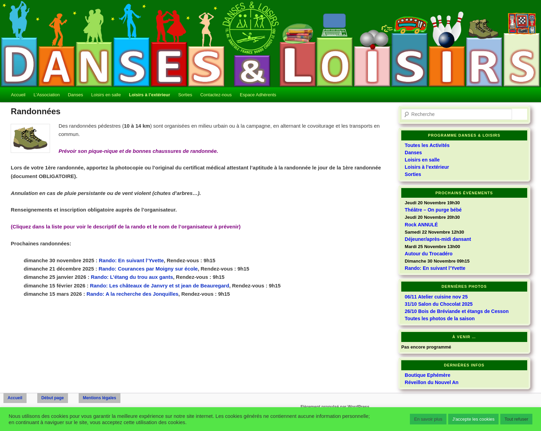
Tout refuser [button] (516, 419)
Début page (52, 397)
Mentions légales (99, 397)
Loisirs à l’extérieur (149, 94)
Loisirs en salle (106, 94)
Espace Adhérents (258, 94)
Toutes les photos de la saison (440, 318)
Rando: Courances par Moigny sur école (148, 269)
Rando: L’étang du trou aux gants (132, 277)
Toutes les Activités (427, 145)
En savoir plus (428, 419)
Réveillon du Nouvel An (432, 382)
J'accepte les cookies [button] (473, 419)
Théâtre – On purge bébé (433, 210)
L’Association (46, 94)
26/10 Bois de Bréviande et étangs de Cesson (457, 311)
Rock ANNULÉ (421, 224)
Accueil (18, 94)
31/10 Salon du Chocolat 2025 (439, 304)
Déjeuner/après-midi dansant (438, 239)
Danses (75, 94)
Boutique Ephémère (427, 375)
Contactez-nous (216, 94)
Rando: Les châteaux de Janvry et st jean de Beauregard (159, 285)
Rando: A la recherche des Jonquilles (132, 294)
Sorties (185, 94)
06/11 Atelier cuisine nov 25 (436, 297)
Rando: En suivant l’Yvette (131, 260)
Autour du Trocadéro (428, 253)
